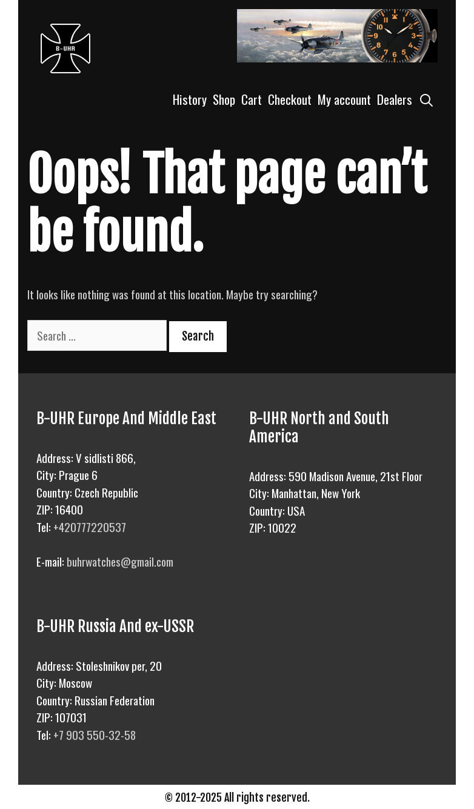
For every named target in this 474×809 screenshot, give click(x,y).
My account (344, 99)
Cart (251, 99)
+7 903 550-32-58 (94, 734)
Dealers (394, 99)
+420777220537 (89, 526)
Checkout (290, 99)
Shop (224, 99)
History (190, 99)
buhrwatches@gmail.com (120, 561)
